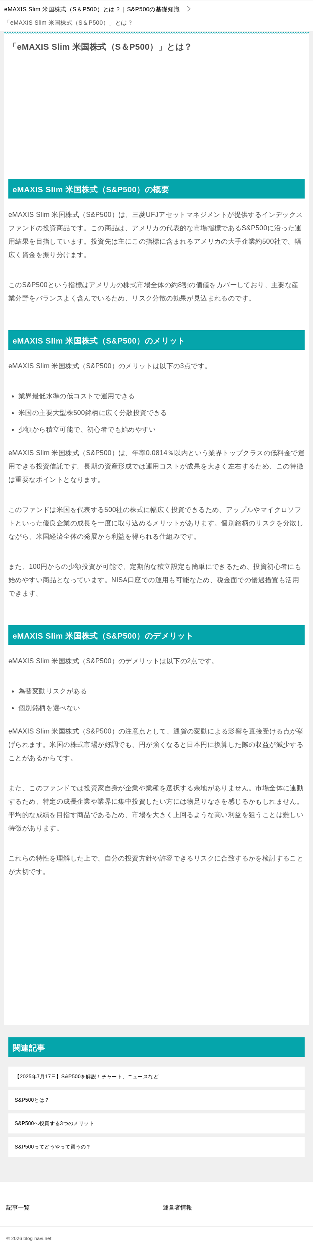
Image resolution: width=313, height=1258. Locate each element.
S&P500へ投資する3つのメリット (54, 1123)
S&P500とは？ (32, 1100)
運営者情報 (177, 1207)
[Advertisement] (156, 120)
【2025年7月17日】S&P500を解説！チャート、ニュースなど (87, 1077)
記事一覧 (18, 1207)
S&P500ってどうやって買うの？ (53, 1147)
